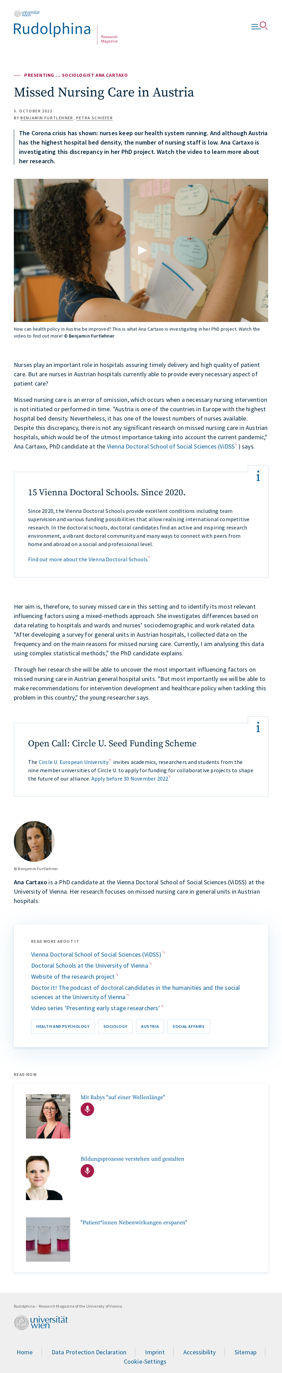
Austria (150, 1026)
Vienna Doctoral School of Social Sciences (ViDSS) (97, 954)
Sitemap (245, 1352)
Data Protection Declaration (89, 1352)
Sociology (115, 1026)
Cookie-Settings (145, 1361)
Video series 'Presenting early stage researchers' (96, 1008)
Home (25, 1352)
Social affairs (188, 1026)
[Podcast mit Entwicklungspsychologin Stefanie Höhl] (48, 1116)
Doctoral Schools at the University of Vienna (90, 965)
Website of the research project (73, 976)
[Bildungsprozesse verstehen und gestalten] (48, 1178)
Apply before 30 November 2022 (130, 778)
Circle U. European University (74, 761)
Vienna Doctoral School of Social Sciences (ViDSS (171, 446)
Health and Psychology (63, 1026)
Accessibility (199, 1352)
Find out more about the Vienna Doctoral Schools (88, 559)
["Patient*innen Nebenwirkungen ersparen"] (48, 1239)
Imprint (154, 1352)
